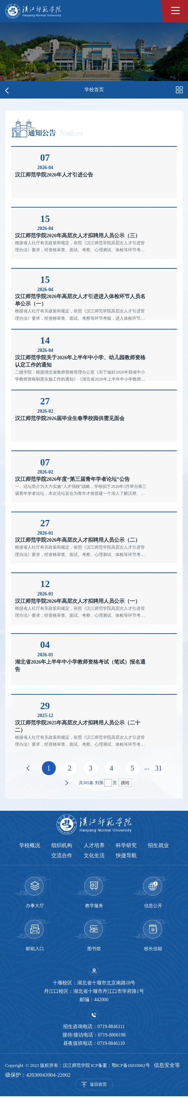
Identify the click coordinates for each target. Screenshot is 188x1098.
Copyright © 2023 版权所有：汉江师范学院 (48, 1066)
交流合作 (61, 856)
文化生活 (94, 856)
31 (158, 768)
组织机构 (61, 845)
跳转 (125, 782)
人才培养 (94, 845)
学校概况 (28, 845)
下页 (67, 783)
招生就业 (159, 845)
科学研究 (126, 845)
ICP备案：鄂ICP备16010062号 (120, 1066)
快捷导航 (126, 856)
